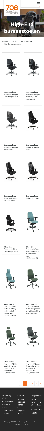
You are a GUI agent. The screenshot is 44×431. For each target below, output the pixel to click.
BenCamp (7, 404)
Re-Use (6, 413)
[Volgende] (40, 383)
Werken (14, 41)
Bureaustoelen (26, 41)
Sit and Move (8, 410)
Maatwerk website (31, 422)
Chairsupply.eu (9, 401)
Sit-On (6, 407)
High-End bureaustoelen (12, 44)
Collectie (5, 41)
